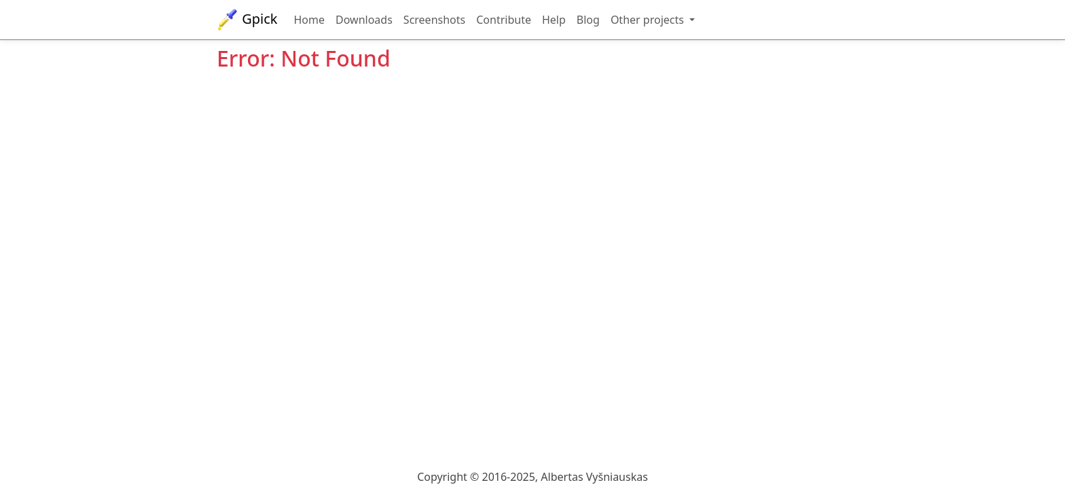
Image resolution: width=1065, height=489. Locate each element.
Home (309, 19)
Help (554, 19)
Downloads (364, 19)
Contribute (503, 19)
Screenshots (434, 19)
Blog (588, 19)
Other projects (649, 19)
